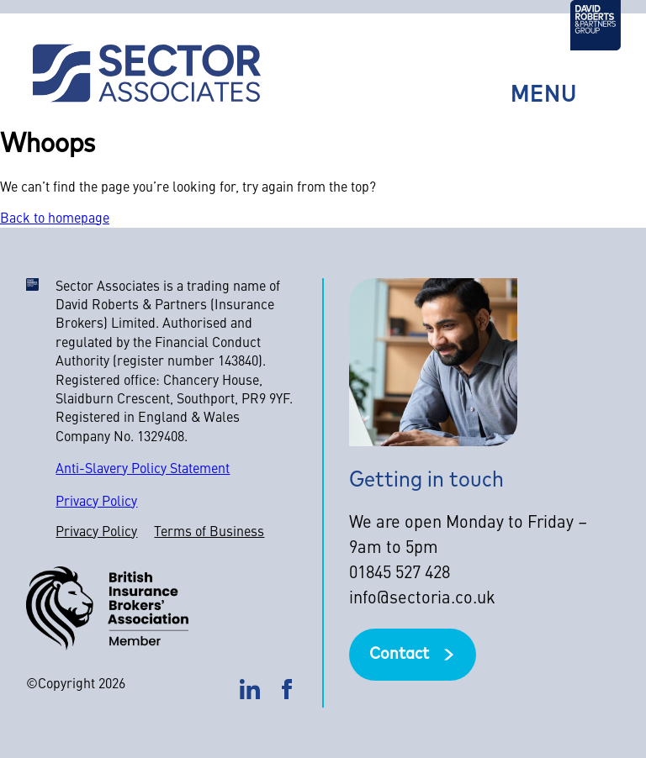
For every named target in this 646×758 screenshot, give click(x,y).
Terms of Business (209, 533)
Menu (544, 96)
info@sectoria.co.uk (422, 599)
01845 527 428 (399, 574)
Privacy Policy (96, 502)
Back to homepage (54, 219)
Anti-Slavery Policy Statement (143, 469)
